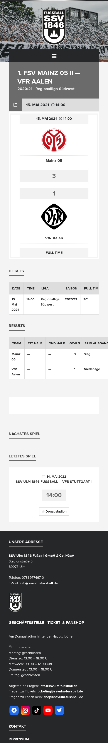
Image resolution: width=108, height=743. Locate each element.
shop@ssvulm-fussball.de (63, 697)
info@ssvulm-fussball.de (39, 583)
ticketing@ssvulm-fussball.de (60, 691)
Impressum (19, 739)
